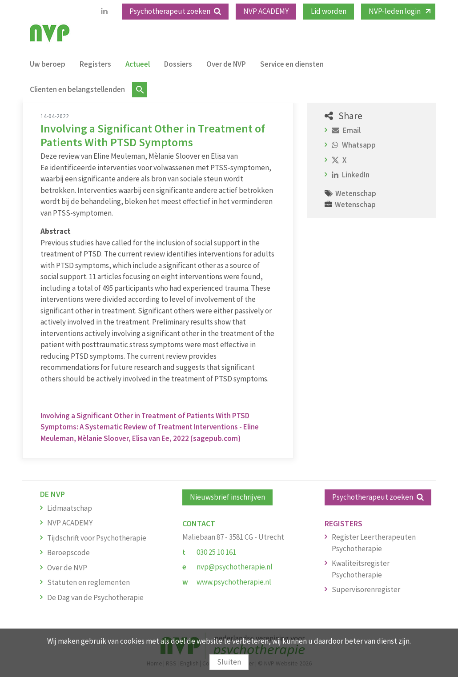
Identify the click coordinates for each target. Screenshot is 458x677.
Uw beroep (47, 64)
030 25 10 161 (216, 552)
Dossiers (178, 64)
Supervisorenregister (366, 589)
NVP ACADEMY (266, 11)
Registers (95, 64)
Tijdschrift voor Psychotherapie (96, 538)
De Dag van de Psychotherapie (95, 597)
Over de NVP (226, 64)
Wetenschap (355, 193)
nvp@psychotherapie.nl (235, 567)
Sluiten (229, 662)
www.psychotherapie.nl (234, 582)
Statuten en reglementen (88, 582)
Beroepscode (68, 552)
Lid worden (328, 11)
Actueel (137, 64)
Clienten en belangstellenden (77, 89)
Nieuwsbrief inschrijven (227, 497)
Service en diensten (292, 64)
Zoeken (139, 89)
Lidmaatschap (69, 508)
